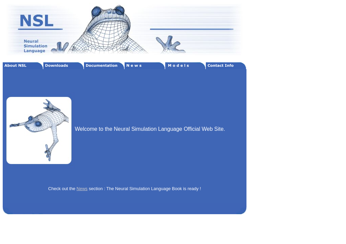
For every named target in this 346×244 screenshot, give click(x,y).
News (82, 188)
